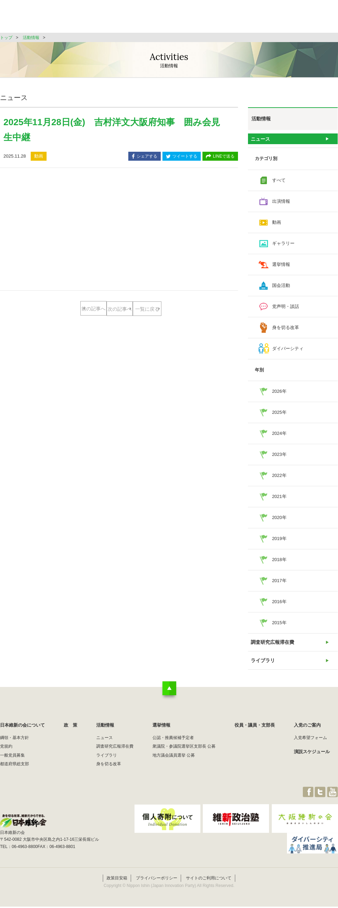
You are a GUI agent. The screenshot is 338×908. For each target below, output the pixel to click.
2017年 (279, 583)
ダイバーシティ (288, 351)
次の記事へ (146, 308)
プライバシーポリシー (156, 879)
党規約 (6, 754)
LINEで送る (220, 157)
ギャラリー (283, 246)
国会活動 (281, 288)
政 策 (158, 18)
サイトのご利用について (208, 879)
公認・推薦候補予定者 (173, 746)
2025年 (279, 415)
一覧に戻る (119, 330)
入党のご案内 (307, 733)
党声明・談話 (285, 309)
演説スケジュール (312, 760)
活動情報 (191, 18)
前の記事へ (91, 308)
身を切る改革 (285, 330)
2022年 (279, 478)
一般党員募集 (12, 763)
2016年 (279, 604)
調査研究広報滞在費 (271, 646)
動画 (276, 225)
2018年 (279, 562)
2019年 (279, 541)
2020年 (279, 520)
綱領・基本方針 (14, 746)
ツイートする (181, 157)
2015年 (279, 625)
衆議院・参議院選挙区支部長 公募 (184, 754)
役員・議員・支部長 (272, 18)
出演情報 (281, 204)
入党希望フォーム (310, 746)
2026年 (279, 394)
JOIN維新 (319, 18)
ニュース (260, 140)
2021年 (279, 499)
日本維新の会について (111, 18)
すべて (279, 183)
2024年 (279, 436)
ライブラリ (262, 667)
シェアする (144, 157)
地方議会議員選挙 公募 (173, 763)
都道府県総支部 (14, 772)
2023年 (279, 457)
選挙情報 (226, 18)
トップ (6, 37)
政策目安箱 (117, 879)
